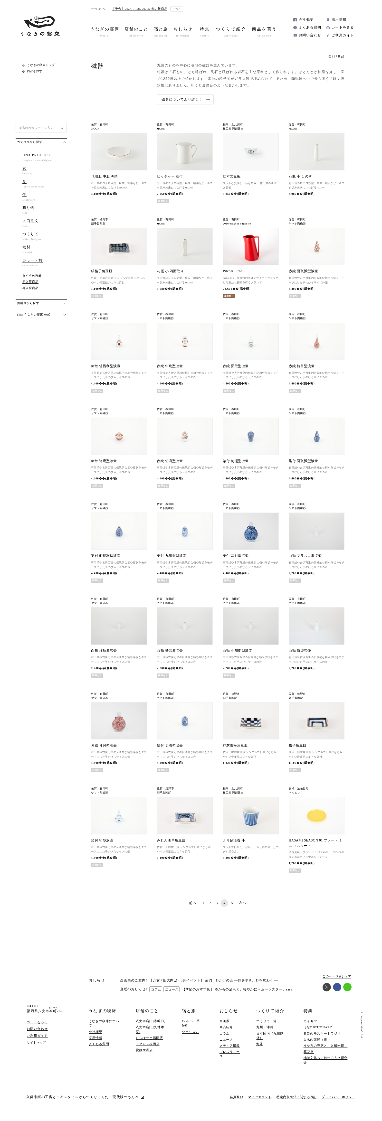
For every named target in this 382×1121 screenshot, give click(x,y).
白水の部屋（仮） (317, 1044)
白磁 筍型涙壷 (300, 653)
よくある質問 (310, 27)
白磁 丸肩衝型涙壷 (237, 651)
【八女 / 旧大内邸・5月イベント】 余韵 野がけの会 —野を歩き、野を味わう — (213, 985)
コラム (225, 1038)
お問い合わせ (310, 35)
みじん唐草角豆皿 (171, 845)
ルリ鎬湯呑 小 (234, 845)
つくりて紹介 (270, 1016)
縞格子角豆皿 (101, 271)
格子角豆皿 (297, 748)
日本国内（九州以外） (269, 1041)
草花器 (309, 1057)
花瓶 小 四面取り (170, 271)
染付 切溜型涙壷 (170, 748)
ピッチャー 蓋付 (170, 176)
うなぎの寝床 (102, 1016)
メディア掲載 (230, 1051)
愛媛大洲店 (144, 1055)
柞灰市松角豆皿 (235, 748)
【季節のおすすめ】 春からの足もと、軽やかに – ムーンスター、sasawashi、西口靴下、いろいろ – (260, 994)
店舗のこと (147, 1016)
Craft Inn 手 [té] (191, 1028)
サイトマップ (36, 1047)
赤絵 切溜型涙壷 (170, 461)
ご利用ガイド (343, 35)
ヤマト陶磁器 (297, 223)
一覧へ (177, 9)
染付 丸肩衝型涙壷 (171, 556)
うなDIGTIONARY (318, 1032)
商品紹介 (226, 1032)
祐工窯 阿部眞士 (233, 128)
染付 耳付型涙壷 (236, 556)
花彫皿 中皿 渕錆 (104, 176)
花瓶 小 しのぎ (300, 176)
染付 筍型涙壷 (102, 845)
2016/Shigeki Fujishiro (237, 223)
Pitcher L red (232, 271)
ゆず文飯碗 (232, 176)
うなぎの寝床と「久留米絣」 (326, 1051)
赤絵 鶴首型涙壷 (302, 366)
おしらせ (229, 1016)
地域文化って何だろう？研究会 (326, 1065)
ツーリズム (190, 1036)
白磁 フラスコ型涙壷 (305, 556)
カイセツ (310, 1026)
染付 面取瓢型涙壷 (303, 461)
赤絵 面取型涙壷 (236, 366)
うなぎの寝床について (104, 1028)
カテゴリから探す (29, 142)
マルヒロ (294, 795)
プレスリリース (230, 1059)
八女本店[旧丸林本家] (150, 1034)
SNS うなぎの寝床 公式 (33, 314)
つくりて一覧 (266, 1026)
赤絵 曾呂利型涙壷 (106, 366)
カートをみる (343, 27)
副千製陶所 (98, 223)
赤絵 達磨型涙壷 (104, 461)
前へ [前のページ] (193, 908)
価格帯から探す (28, 303)
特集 (308, 1016)
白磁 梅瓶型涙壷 (104, 651)
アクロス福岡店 (147, 1049)
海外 (259, 1049)
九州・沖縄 (264, 1032)
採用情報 (339, 19)
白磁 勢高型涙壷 (170, 651)
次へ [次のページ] (243, 908)
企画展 (225, 1026)
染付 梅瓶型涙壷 (236, 461)
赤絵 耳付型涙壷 (104, 748)
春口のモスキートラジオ (322, 1038)
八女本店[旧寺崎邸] (150, 1026)
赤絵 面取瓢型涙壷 (303, 271)
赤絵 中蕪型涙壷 (170, 366)
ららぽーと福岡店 (149, 1043)
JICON (95, 128)
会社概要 (306, 19)
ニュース (226, 1044)
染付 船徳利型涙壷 (106, 556)
